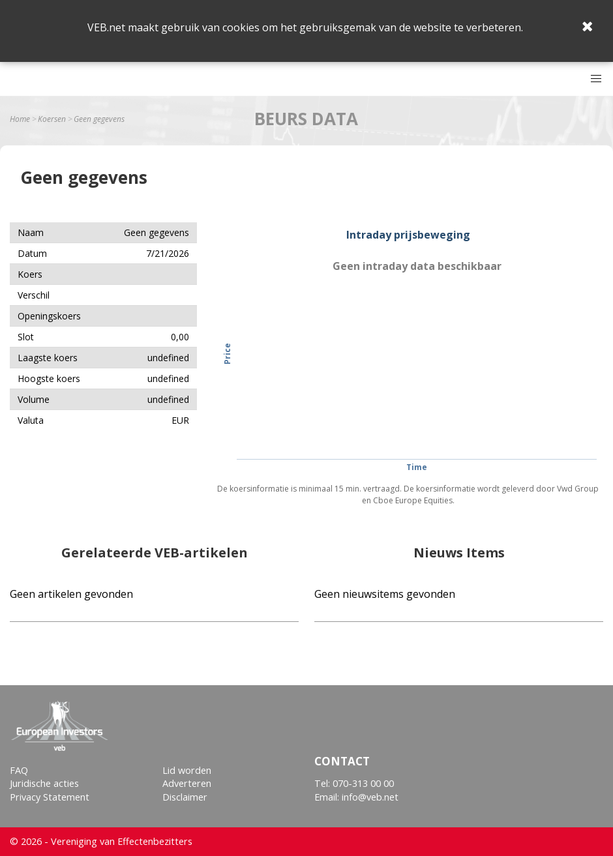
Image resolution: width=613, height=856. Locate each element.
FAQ (19, 770)
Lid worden (186, 770)
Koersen (52, 119)
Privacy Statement (49, 797)
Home (20, 119)
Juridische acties (44, 783)
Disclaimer (184, 797)
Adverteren (186, 783)
